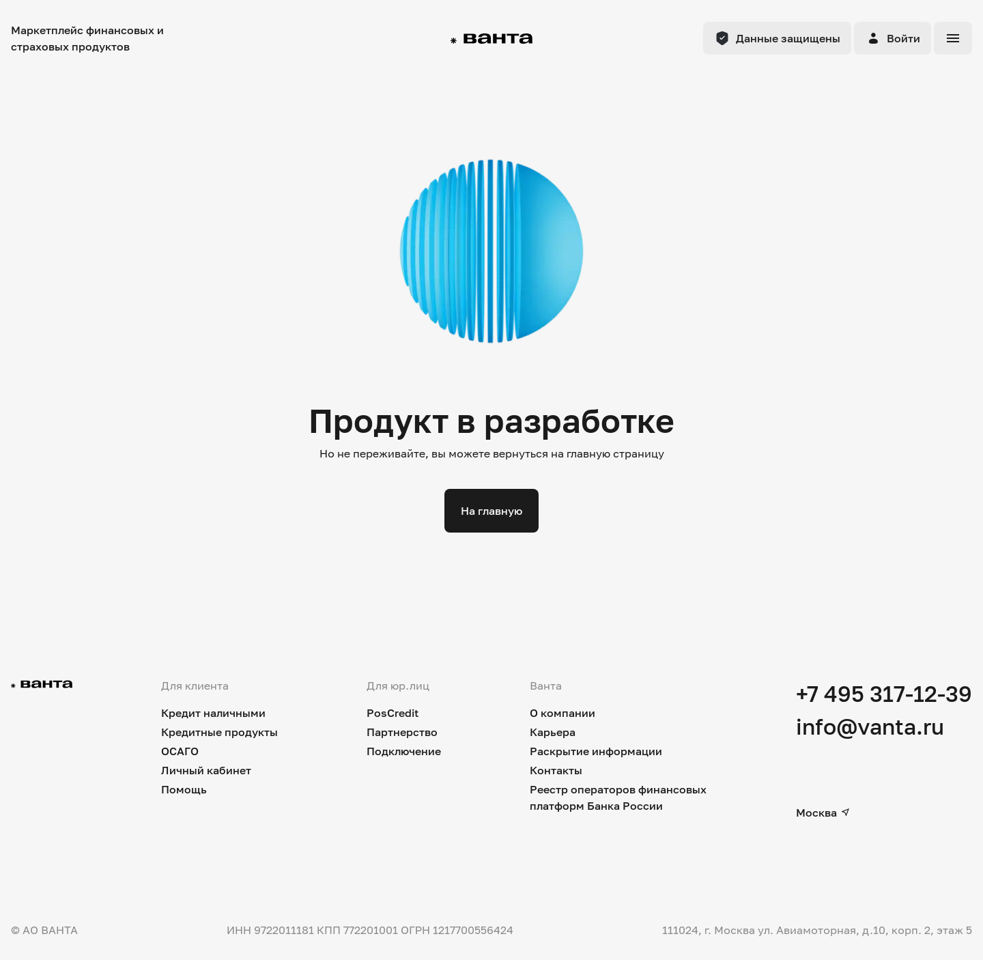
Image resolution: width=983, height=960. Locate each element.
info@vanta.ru (870, 726)
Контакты (556, 770)
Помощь (184, 789)
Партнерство (402, 732)
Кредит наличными (213, 713)
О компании (562, 713)
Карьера (552, 732)
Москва (823, 812)
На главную (491, 511)
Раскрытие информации (596, 751)
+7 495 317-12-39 (884, 694)
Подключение (404, 751)
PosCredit (392, 713)
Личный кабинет (206, 770)
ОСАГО (180, 751)
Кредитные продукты (219, 732)
